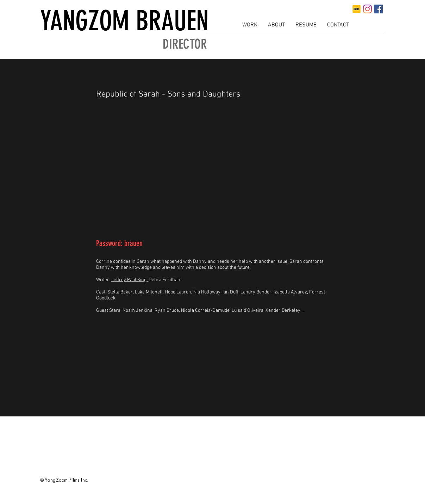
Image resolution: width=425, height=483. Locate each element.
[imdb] (356, 9)
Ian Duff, (231, 292)
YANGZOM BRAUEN (124, 21)
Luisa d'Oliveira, (248, 311)
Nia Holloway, (208, 292)
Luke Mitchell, (150, 292)
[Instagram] (367, 9)
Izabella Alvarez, (291, 292)
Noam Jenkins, (139, 311)
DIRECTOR (185, 44)
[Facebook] (378, 9)
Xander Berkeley (282, 311)
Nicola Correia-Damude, (206, 311)
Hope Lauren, (179, 292)
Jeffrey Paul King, (130, 280)
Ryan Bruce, (168, 311)
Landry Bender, (257, 292)
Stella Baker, (121, 292)
